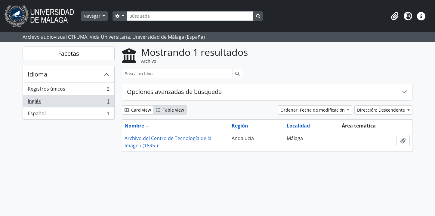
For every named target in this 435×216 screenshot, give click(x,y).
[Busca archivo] (177, 73)
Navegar (93, 16)
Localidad (298, 125)
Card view (138, 110)
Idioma (37, 74)
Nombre (134, 125)
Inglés (68, 102)
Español (68, 114)
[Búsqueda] (190, 16)
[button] (394, 16)
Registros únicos (68, 90)
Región (240, 125)
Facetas (68, 54)
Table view (170, 110)
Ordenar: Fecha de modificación (313, 110)
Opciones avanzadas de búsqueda (174, 92)
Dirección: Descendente (381, 110)
